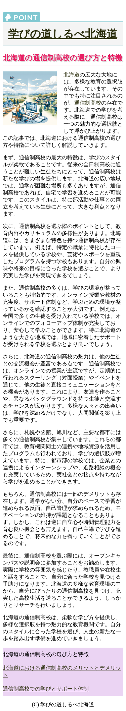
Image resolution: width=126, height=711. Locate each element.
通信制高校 (87, 103)
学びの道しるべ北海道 (62, 34)
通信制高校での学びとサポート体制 (46, 689)
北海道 (72, 74)
